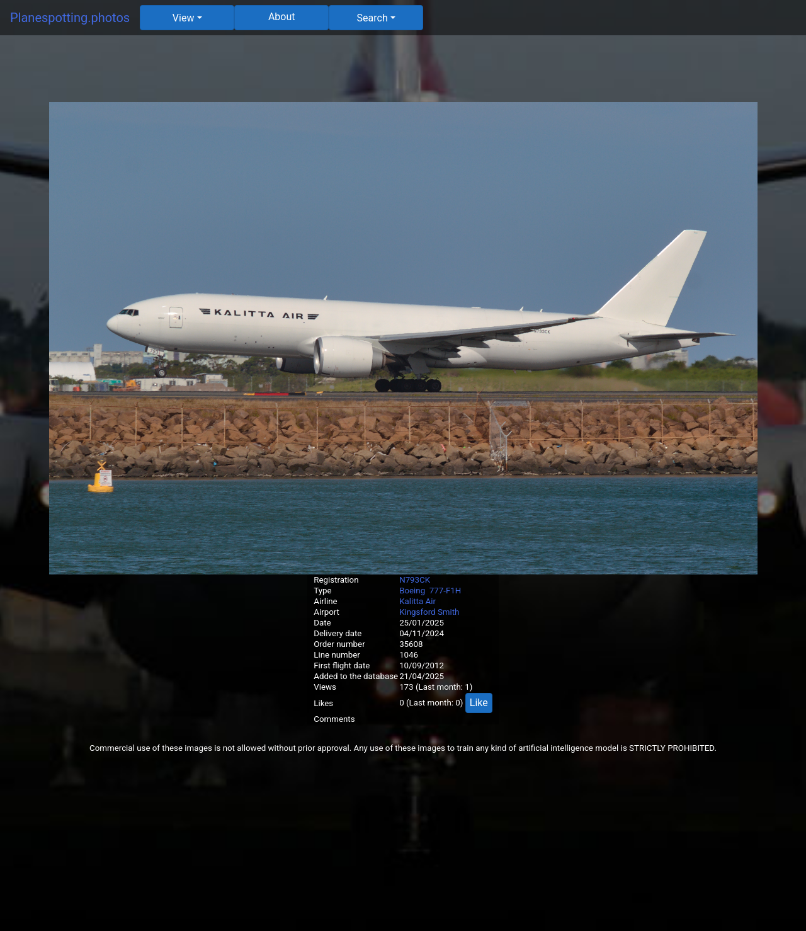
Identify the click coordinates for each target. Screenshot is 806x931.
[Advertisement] (403, 73)
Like (479, 703)
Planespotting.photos (70, 17)
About (281, 17)
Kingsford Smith (429, 612)
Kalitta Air (417, 601)
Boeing (412, 590)
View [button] (184, 18)
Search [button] (372, 18)
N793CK (414, 580)
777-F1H (445, 590)
